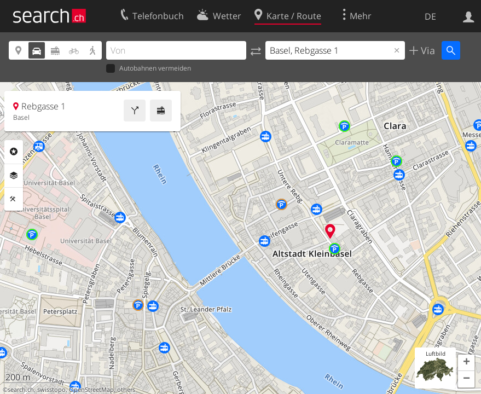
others (126, 389)
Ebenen (13, 175)
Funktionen (13, 199)
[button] (466, 363)
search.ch (21, 389)
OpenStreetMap (91, 389)
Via (426, 50)
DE (430, 16)
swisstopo (51, 389)
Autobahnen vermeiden (148, 69)
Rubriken (13, 151)
